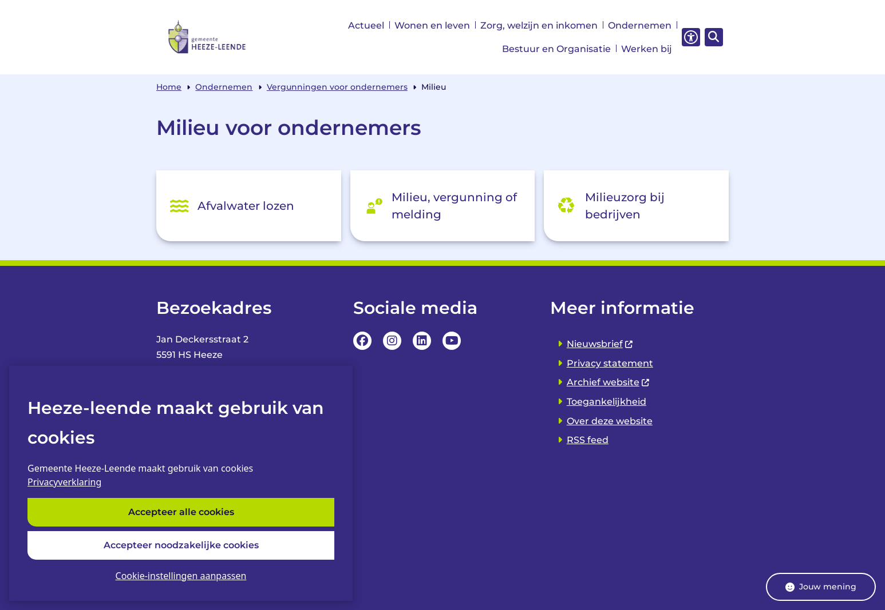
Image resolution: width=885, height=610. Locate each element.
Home (168, 87)
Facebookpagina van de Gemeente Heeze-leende (362, 341)
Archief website (608, 382)
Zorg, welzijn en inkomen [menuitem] (539, 25)
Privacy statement (610, 363)
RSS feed (588, 439)
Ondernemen (223, 87)
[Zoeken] (712, 36)
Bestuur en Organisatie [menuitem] (556, 48)
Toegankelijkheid (606, 401)
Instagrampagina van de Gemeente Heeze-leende (392, 341)
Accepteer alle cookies (181, 512)
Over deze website (610, 421)
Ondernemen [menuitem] (639, 25)
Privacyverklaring (64, 482)
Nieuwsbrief (600, 343)
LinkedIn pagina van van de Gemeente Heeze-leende (422, 341)
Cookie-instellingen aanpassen (181, 575)
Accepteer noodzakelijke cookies (181, 545)
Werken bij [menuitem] (646, 48)
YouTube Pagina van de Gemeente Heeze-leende (451, 341)
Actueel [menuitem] (366, 25)
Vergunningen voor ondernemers (337, 87)
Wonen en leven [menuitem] (432, 25)
